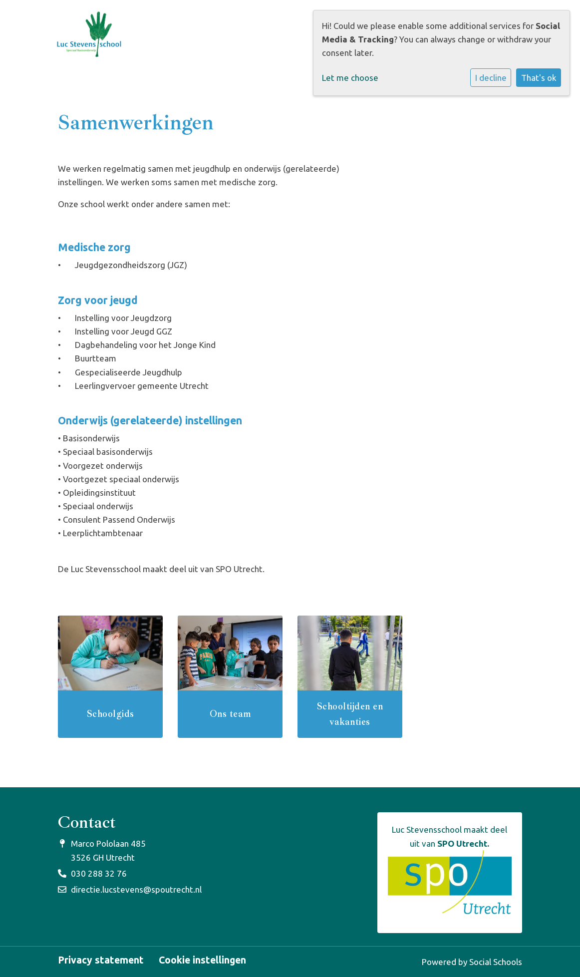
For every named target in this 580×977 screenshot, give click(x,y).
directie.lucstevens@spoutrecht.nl (136, 889)
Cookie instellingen (202, 961)
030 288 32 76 (99, 873)
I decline (491, 77)
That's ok (539, 77)
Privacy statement (101, 961)
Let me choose (350, 77)
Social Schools (495, 962)
